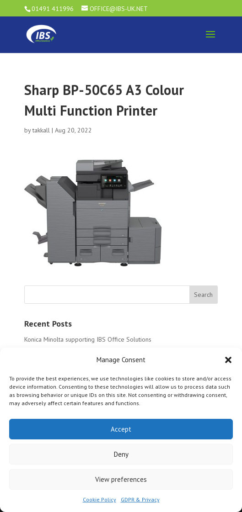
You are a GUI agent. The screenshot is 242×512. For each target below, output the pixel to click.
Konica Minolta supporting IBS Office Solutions (87, 339)
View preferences (121, 479)
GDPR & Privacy (140, 499)
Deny (121, 454)
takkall (41, 130)
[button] (228, 359)
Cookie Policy (99, 499)
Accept (121, 429)
